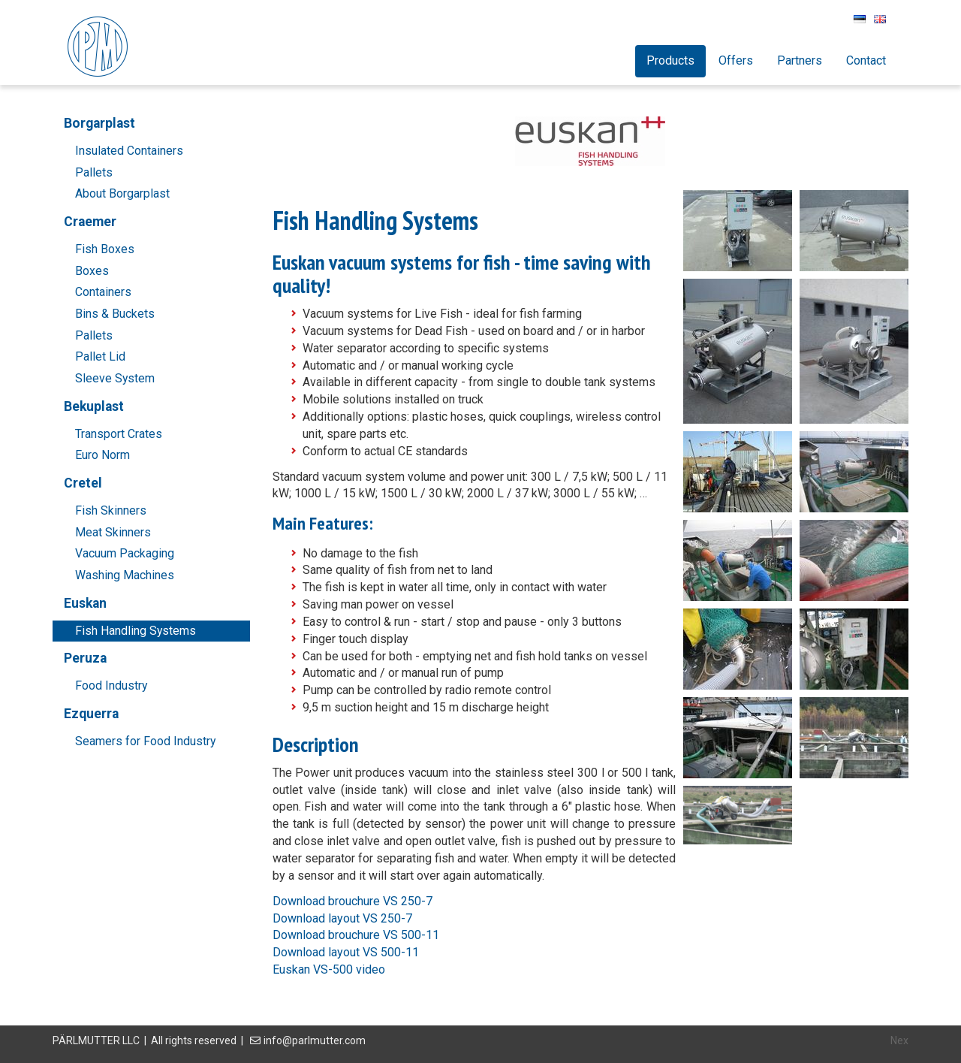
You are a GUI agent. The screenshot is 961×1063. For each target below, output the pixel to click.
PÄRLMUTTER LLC (96, 1040)
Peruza (85, 658)
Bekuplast (94, 406)
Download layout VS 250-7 (342, 918)
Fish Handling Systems (135, 631)
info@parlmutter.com (315, 1040)
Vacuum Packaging (124, 553)
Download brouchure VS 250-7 (352, 901)
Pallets (94, 172)
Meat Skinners (113, 532)
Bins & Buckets (115, 314)
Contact (866, 60)
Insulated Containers (129, 150)
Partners (799, 60)
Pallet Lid (100, 356)
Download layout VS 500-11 (346, 952)
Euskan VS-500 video (329, 969)
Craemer (90, 221)
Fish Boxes (104, 249)
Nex (899, 1040)
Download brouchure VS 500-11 (356, 935)
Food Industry (111, 685)
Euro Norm (102, 455)
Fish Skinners (110, 510)
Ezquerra (91, 713)
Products (670, 60)
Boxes (92, 271)
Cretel (83, 483)
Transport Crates (118, 434)
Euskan (85, 603)
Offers (735, 60)
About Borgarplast (122, 193)
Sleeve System (115, 378)
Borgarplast (99, 123)
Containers (103, 292)
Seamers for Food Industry (145, 741)
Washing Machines (124, 575)
